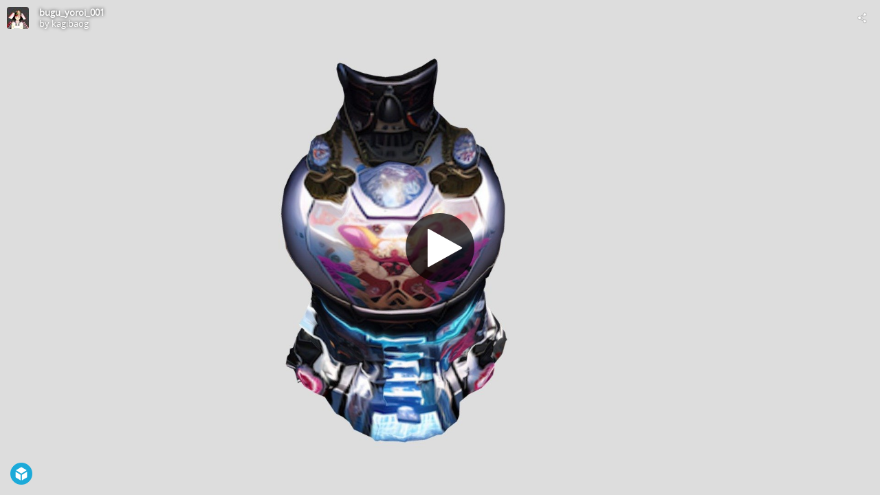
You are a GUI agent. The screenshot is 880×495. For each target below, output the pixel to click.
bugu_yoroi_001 (71, 12)
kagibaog (70, 23)
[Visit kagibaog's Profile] (18, 18)
